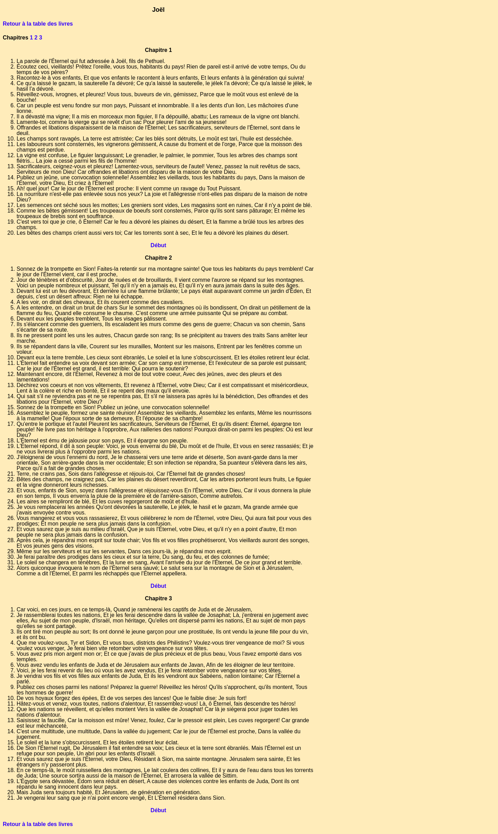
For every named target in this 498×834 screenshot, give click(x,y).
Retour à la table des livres (38, 24)
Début (158, 245)
